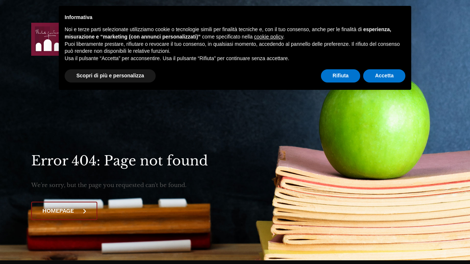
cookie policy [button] (268, 37)
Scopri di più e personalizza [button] (110, 75)
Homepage (64, 210)
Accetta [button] (384, 75)
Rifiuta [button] (341, 75)
